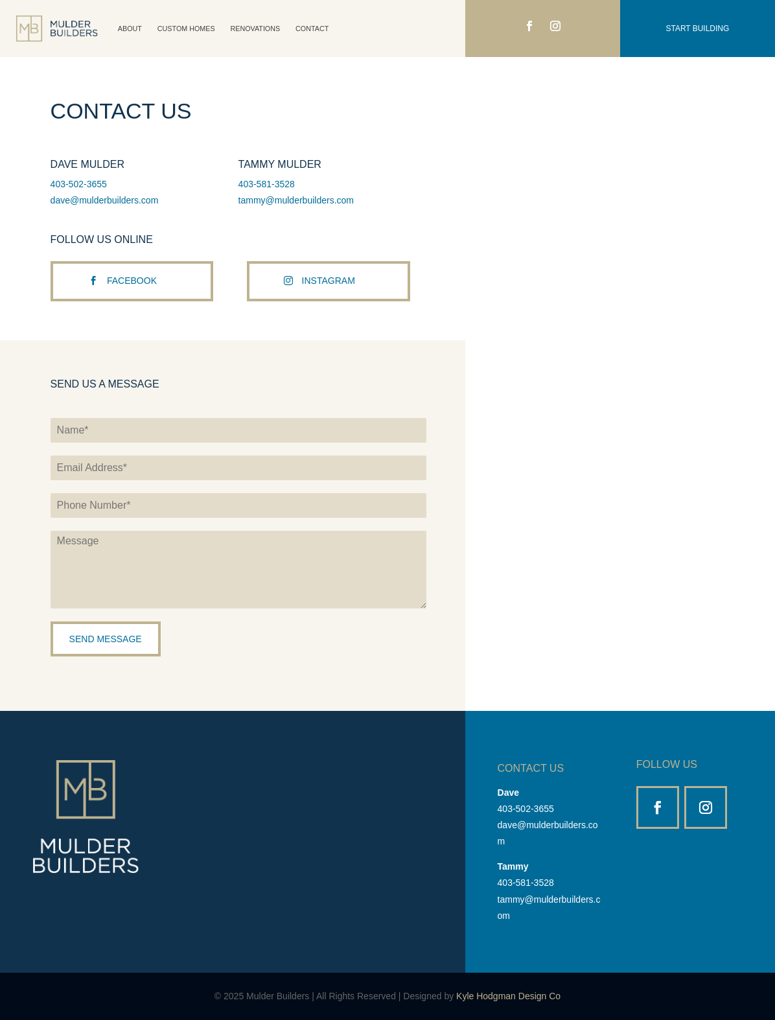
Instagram (328, 293)
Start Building (698, 28)
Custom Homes (186, 28)
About (130, 28)
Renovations (256, 28)
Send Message (105, 639)
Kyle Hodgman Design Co (508, 996)
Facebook (132, 293)
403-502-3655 (79, 184)
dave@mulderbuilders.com (105, 200)
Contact (312, 28)
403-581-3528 (266, 184)
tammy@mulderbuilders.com (296, 200)
